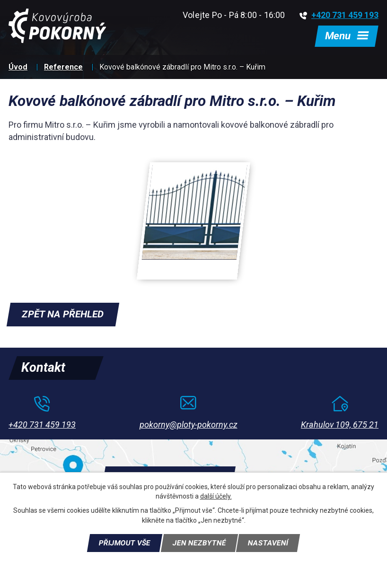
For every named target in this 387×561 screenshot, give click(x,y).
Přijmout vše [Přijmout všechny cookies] (123, 542)
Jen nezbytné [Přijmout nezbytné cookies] (199, 542)
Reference (63, 68)
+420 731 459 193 (338, 15)
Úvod (18, 68)
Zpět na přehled (64, 316)
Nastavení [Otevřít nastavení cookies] (270, 542)
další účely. (216, 496)
